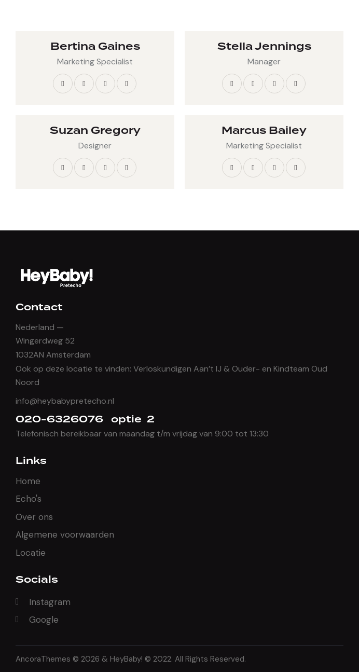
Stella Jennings (264, 47)
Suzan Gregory (95, 131)
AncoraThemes (43, 659)
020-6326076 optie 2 (85, 419)
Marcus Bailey (264, 131)
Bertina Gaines (95, 47)
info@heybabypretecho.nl (65, 400)
